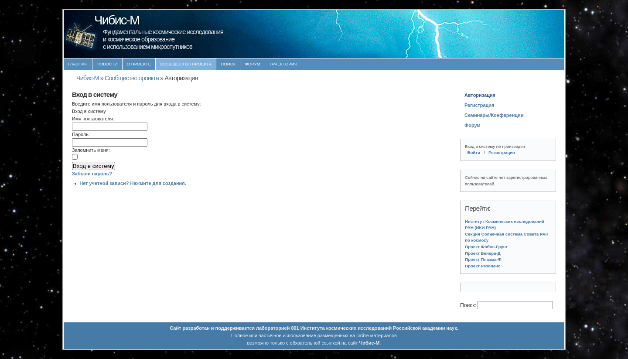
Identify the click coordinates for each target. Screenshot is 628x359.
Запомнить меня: (91, 150)
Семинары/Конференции (493, 115)
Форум (252, 64)
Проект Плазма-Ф (483, 259)
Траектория (283, 64)
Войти (473, 152)
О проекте (139, 64)
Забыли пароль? (92, 173)
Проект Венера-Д (483, 253)
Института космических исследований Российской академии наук (378, 328)
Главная (78, 64)
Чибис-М (87, 78)
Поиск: (469, 305)
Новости (107, 64)
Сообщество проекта (186, 64)
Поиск (228, 64)
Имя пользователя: (93, 118)
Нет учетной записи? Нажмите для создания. (132, 183)
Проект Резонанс (482, 265)
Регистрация (479, 105)
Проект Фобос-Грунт (486, 246)
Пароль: (81, 134)
